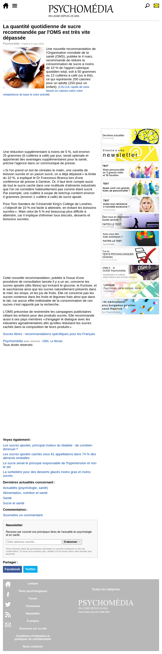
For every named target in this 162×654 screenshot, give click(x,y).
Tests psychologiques (32, 591)
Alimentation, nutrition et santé (25, 493)
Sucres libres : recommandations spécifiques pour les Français (49, 334)
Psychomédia (11, 43)
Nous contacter (33, 646)
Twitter (30, 569)
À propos (33, 620)
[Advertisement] (50, 122)
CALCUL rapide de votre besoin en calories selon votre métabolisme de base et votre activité (46, 90)
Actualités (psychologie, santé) (25, 488)
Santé (7, 498)
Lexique (33, 583)
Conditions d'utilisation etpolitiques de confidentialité (33, 637)
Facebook (12, 569)
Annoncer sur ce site (32, 628)
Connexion (33, 606)
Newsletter (33, 613)
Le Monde (56, 341)
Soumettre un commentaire (23, 515)
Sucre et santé (13, 503)
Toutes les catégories (106, 589)
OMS (45, 341)
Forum (32, 598)
